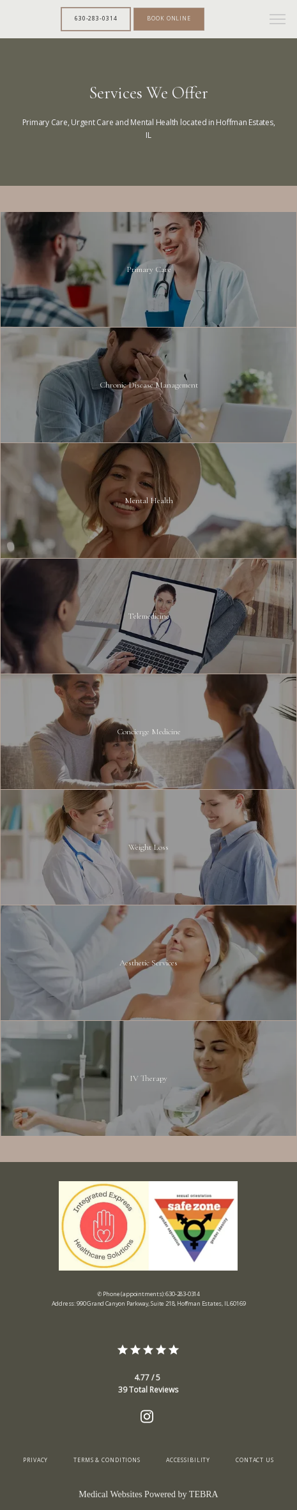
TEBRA (203, 1494)
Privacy (35, 1460)
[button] (278, 20)
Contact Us (255, 1460)
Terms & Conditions (107, 1460)
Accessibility (188, 1460)
